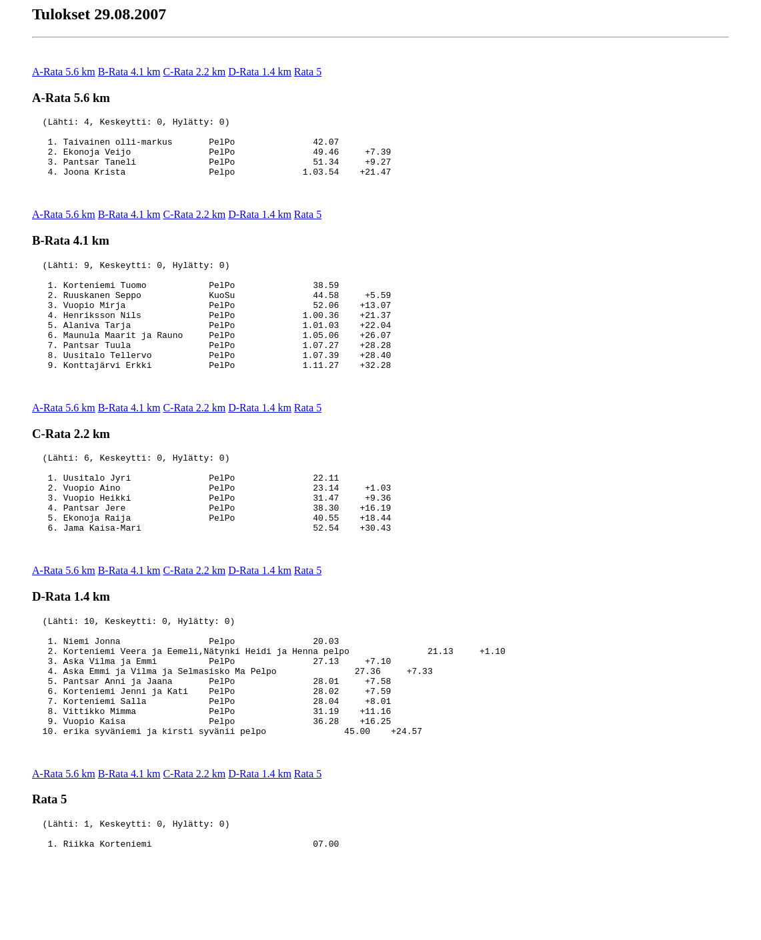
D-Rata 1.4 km (259, 71)
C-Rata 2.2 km (194, 71)
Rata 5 (307, 71)
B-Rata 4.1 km (129, 71)
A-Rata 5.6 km (63, 71)
